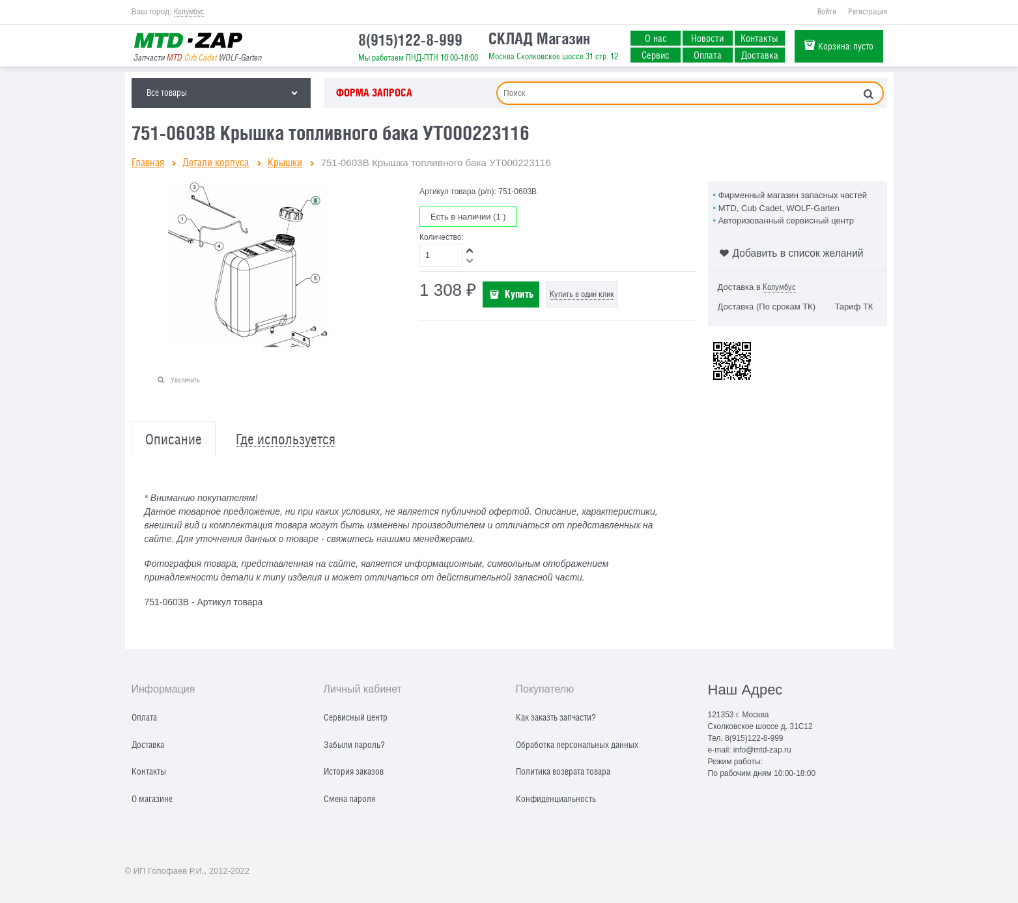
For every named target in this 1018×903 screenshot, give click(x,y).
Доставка (759, 55)
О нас (656, 38)
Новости (707, 38)
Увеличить (185, 379)
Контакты (759, 38)
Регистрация (867, 11)
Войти (826, 11)
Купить (519, 294)
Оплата (708, 55)
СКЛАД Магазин (539, 38)
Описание (173, 439)
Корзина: (845, 45)
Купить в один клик (582, 294)
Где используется (285, 439)
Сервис (656, 55)
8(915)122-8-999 (410, 40)
